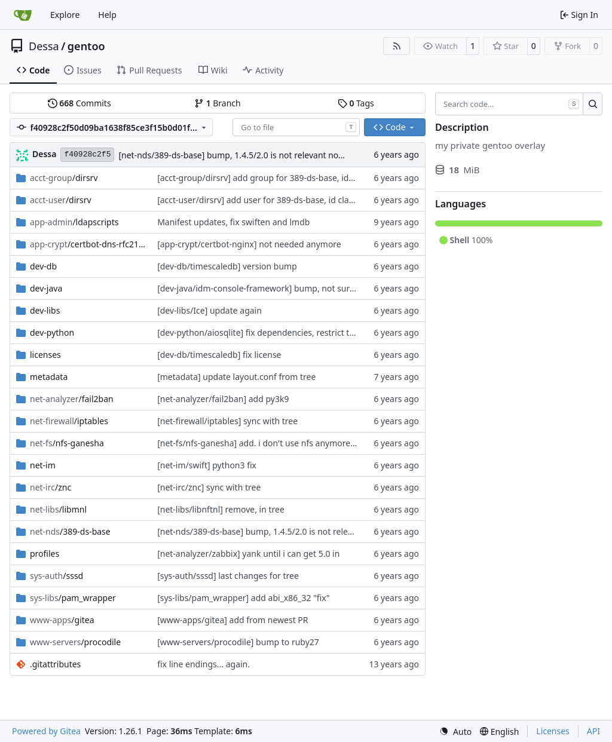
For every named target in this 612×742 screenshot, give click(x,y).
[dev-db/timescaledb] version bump (227, 266)
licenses (45, 354)
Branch (217, 103)
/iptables (69, 421)
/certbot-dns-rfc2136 (87, 244)
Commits (79, 103)
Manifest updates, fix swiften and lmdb (233, 222)
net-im (43, 465)
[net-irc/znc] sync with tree (209, 487)
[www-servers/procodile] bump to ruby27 (238, 642)
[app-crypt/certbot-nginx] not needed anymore (249, 244)
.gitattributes (55, 664)
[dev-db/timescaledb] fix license (219, 354)
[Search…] (592, 104)
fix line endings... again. (203, 664)
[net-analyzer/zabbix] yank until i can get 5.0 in (248, 553)
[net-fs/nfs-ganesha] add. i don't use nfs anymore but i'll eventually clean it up (309, 443)
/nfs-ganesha (67, 443)
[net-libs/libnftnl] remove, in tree (220, 509)
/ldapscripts (74, 222)
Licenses (553, 731)
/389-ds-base (70, 531)
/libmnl (58, 509)
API (593, 731)
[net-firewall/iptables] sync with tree (227, 421)
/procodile (75, 642)
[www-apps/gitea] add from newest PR (232, 620)
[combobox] (296, 127)
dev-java (46, 288)
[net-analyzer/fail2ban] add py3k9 (223, 398)
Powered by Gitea (46, 731)
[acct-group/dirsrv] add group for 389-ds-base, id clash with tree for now (298, 177)
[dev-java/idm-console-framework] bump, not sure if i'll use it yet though (298, 288)
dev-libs (45, 310)
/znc (50, 487)
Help (107, 14)
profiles (44, 553)
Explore (64, 14)
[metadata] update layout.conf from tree (236, 376)
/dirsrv (64, 177)
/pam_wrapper (73, 597)
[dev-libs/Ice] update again (209, 310)
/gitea (62, 620)
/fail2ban (72, 398)
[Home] (22, 15)
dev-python (52, 332)
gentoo (86, 46)
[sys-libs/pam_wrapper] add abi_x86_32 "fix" (243, 597)
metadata (49, 376)
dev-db (43, 266)
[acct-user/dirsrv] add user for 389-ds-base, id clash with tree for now (292, 200)
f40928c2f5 (87, 154)
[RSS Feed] (397, 46)
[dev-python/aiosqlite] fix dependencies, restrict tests (261, 332)
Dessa (44, 46)
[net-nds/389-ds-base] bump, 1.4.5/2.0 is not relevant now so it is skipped (261, 155)
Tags (356, 103)
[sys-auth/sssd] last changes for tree (228, 575)
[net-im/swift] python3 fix (206, 465)
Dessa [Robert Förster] (44, 154)
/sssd (56, 575)
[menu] (455, 731)
